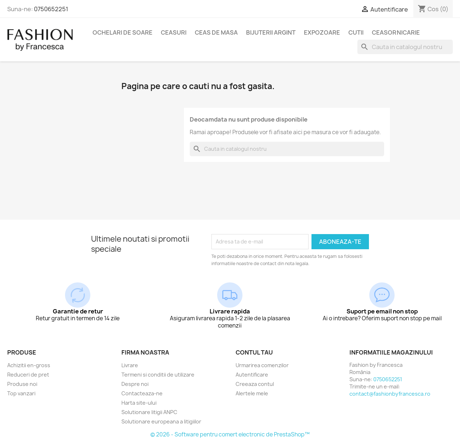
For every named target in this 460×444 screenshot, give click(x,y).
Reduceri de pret (28, 374)
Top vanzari (21, 393)
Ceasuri (173, 32)
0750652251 (51, 9)
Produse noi (22, 384)
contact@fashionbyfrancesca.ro (389, 393)
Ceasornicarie (396, 32)
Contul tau (254, 352)
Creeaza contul (255, 384)
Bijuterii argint (271, 32)
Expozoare (322, 32)
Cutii (356, 32)
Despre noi (135, 384)
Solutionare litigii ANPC (149, 412)
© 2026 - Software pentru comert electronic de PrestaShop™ (230, 434)
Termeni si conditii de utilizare (157, 374)
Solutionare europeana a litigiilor (161, 421)
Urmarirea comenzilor (262, 365)
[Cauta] (405, 47)
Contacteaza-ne (142, 393)
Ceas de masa (216, 32)
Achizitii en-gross (28, 365)
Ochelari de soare (122, 32)
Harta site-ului (138, 402)
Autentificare (252, 374)
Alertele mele (252, 393)
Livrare (129, 365)
